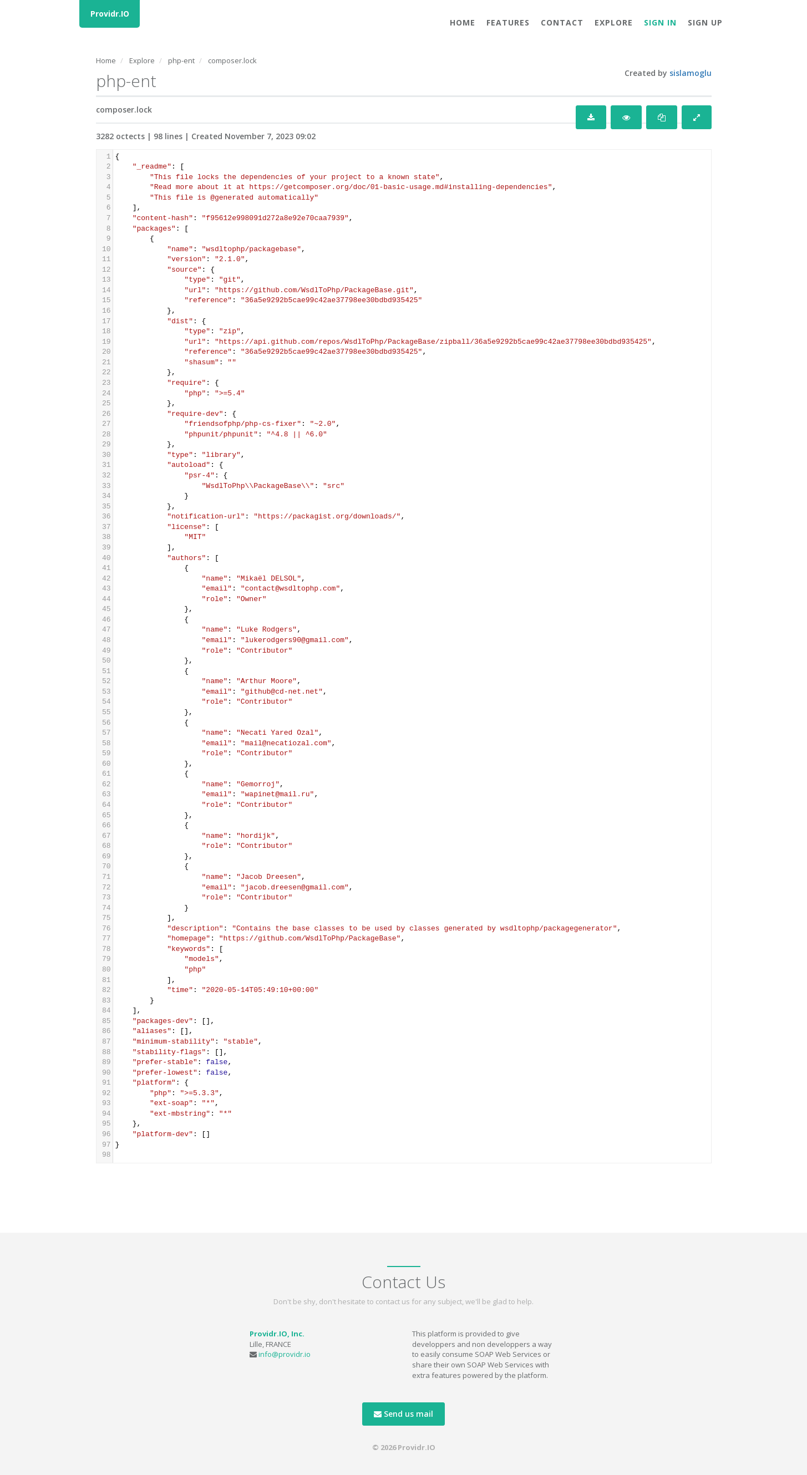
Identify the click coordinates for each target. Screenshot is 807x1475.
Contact (562, 22)
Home (462, 22)
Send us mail (403, 1413)
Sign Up (705, 22)
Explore (614, 22)
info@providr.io (284, 1354)
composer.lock (232, 60)
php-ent (181, 60)
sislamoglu (690, 73)
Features (508, 22)
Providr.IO (109, 13)
